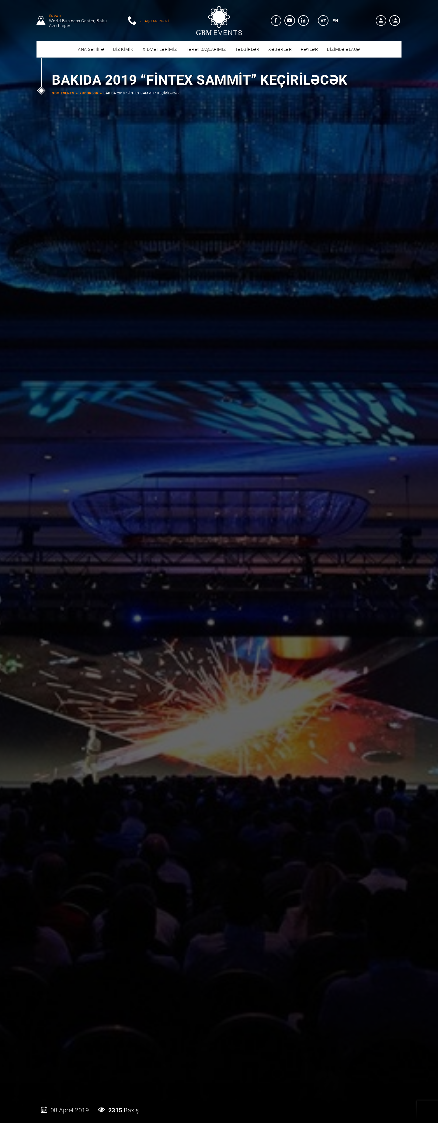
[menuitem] (276, 20)
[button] (381, 20)
